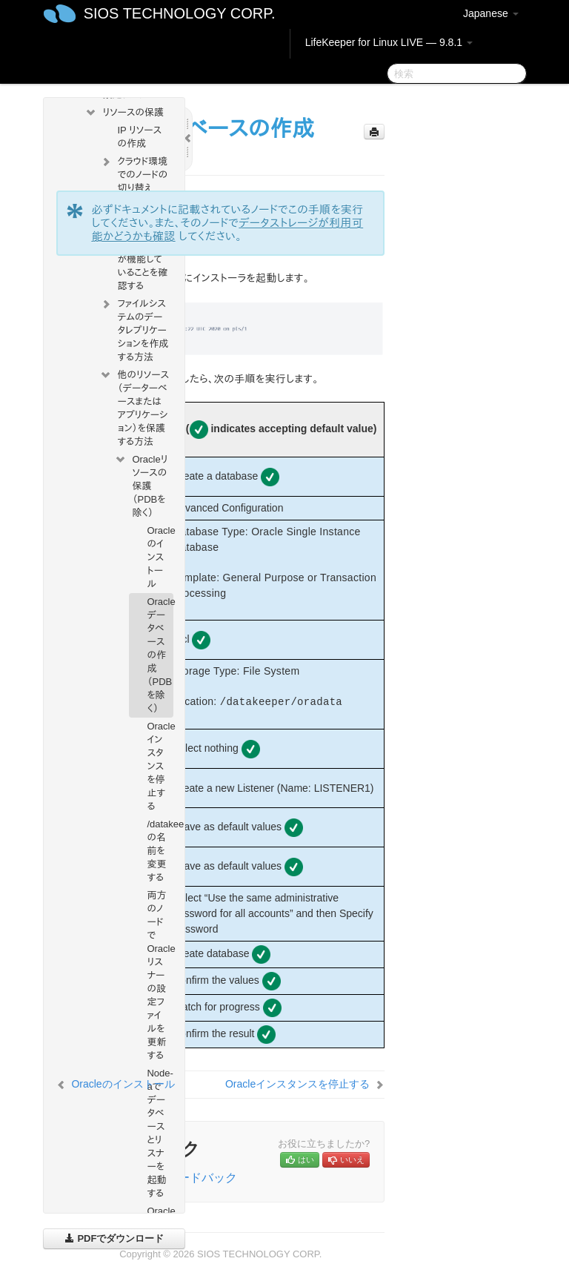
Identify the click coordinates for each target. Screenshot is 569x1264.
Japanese (491, 13)
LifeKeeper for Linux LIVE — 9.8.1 (389, 42)
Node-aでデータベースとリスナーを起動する (160, 1133)
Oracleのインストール (160, 557)
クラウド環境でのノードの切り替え (133, 173)
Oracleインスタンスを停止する (160, 766)
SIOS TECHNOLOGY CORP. (180, 13)
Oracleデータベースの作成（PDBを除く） (160, 655)
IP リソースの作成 (139, 137)
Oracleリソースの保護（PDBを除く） (140, 484)
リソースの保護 (124, 113)
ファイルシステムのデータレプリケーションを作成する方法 (133, 329)
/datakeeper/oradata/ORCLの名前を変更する (160, 850)
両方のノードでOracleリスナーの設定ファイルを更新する (160, 975)
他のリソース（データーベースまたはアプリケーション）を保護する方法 (134, 406)
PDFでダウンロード (114, 1238)
